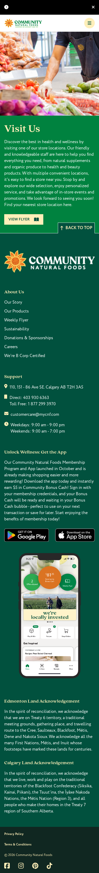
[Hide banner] (93, 7)
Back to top (76, 228)
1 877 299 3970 (42, 404)
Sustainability (16, 329)
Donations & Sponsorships (28, 338)
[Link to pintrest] (35, 866)
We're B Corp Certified (24, 356)
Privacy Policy (13, 834)
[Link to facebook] (7, 866)
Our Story (13, 302)
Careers (11, 347)
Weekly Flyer (16, 320)
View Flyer (23, 219)
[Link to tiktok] (49, 866)
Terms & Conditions (17, 844)
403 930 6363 (36, 398)
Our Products (16, 311)
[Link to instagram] (21, 866)
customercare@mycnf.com (35, 414)
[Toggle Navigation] (89, 23)
